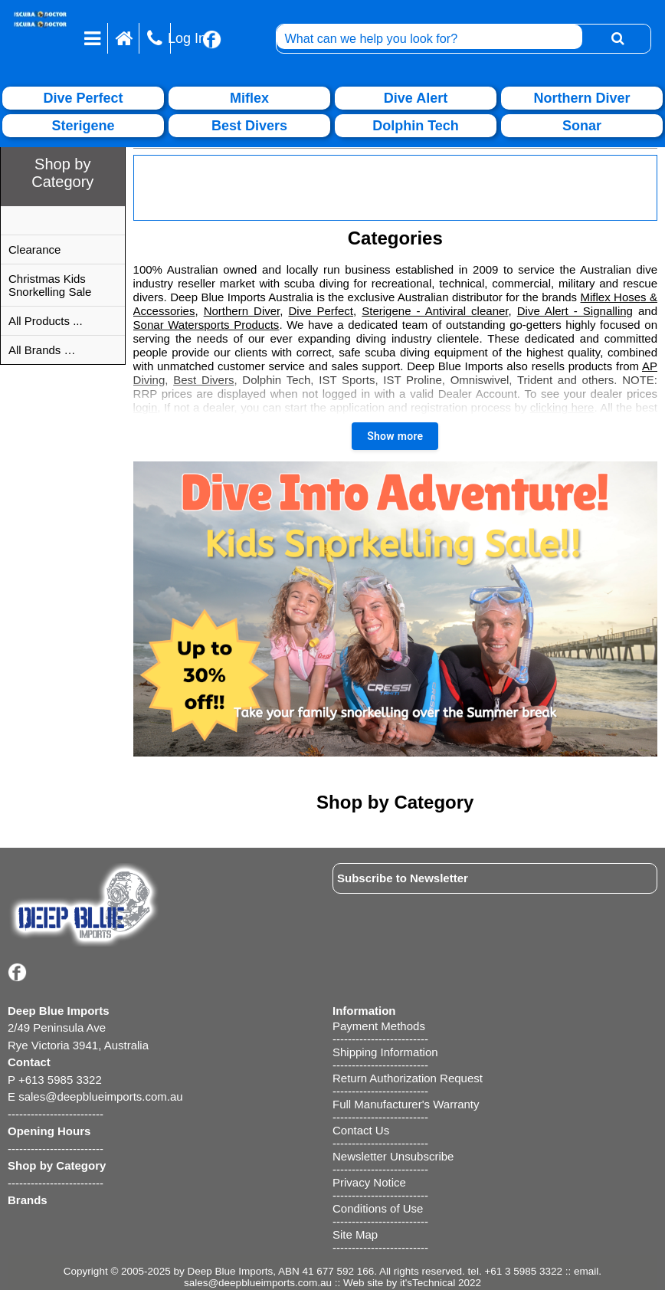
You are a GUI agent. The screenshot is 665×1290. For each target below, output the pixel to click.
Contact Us (360, 1130)
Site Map (355, 1234)
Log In (187, 38)
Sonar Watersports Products (206, 324)
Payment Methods (378, 1025)
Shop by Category (57, 1165)
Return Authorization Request (407, 1078)
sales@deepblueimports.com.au (258, 1282)
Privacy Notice (369, 1182)
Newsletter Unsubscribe (393, 1156)
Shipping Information (385, 1052)
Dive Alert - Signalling (575, 310)
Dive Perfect (320, 310)
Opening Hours (49, 1130)
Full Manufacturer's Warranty (406, 1104)
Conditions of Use (377, 1208)
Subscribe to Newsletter (402, 878)
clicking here (562, 407)
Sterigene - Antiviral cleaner (435, 310)
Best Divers (203, 379)
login (145, 407)
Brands (28, 1199)
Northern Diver (242, 310)
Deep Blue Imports (230, 1271)
